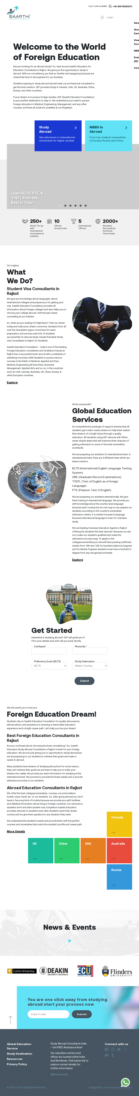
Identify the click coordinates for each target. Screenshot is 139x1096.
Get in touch (59, 1074)
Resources (14, 1058)
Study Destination (84, 661)
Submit (82, 1014)
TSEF (19, 1087)
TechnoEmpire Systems (118, 1087)
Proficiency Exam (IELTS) (47, 661)
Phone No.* (81, 646)
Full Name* (40, 646)
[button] (69, 940)
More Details (16, 831)
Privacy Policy (17, 1064)
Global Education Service (19, 1046)
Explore (12, 382)
